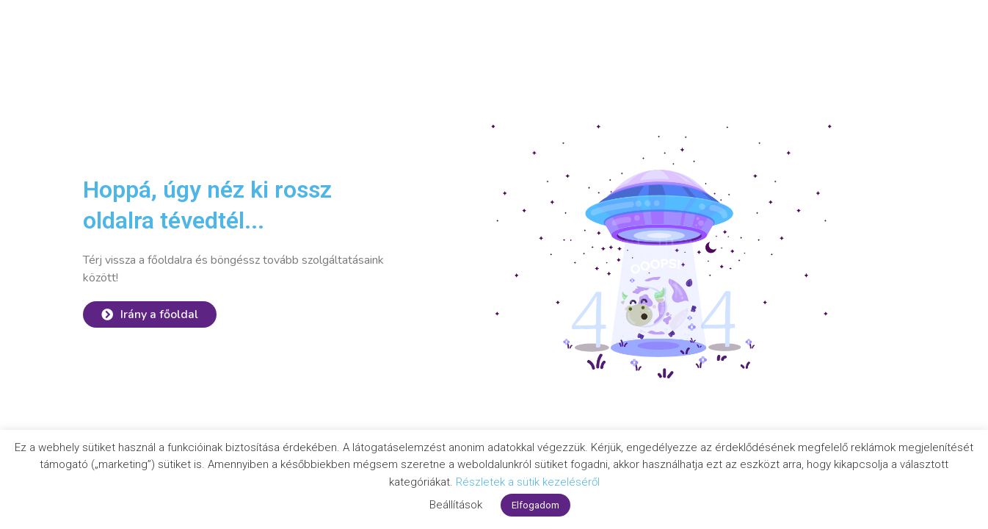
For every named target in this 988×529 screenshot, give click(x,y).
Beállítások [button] (455, 504)
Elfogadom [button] (535, 505)
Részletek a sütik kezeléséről (528, 482)
